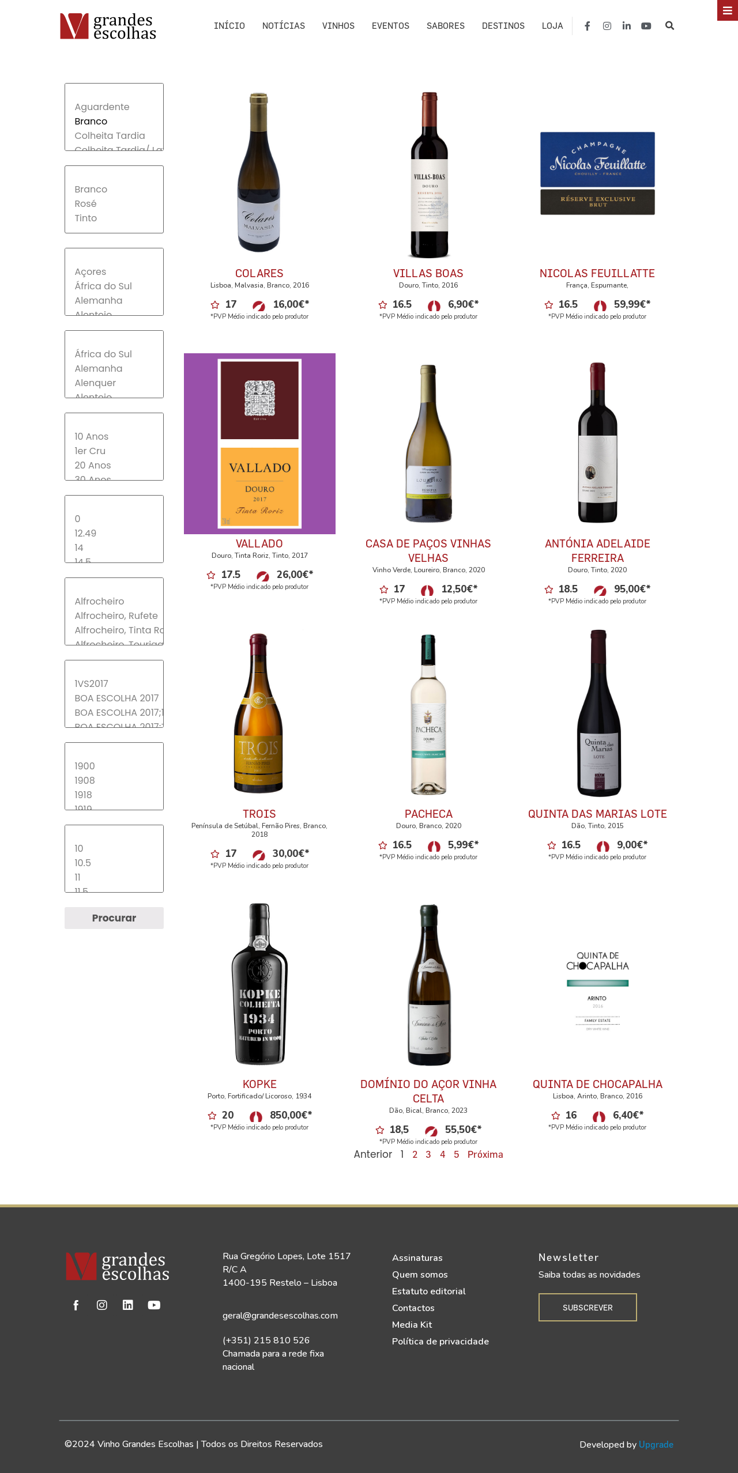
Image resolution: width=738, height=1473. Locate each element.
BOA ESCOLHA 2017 (113, 698)
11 (113, 877)
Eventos (390, 26)
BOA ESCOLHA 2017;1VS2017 (113, 712)
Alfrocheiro (113, 601)
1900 (113, 766)
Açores (113, 272)
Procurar (114, 918)
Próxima (485, 1154)
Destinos (503, 26)
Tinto (113, 218)
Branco (113, 121)
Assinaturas (417, 1258)
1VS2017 (113, 684)
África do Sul (113, 286)
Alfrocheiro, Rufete (113, 616)
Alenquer (113, 383)
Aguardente (113, 107)
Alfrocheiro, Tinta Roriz (113, 630)
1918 (113, 795)
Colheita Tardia (113, 136)
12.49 (113, 533)
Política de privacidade (440, 1341)
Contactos (413, 1308)
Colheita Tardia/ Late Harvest (113, 150)
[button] (670, 26)
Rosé (113, 204)
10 (113, 848)
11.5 (113, 892)
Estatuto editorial (429, 1291)
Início (229, 26)
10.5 (113, 863)
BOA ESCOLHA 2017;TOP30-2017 (113, 727)
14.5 (113, 562)
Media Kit (412, 1325)
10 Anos (113, 436)
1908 (113, 780)
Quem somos (420, 1274)
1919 (113, 809)
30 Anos (113, 480)
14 (113, 548)
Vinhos (338, 26)
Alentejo (113, 315)
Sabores (446, 26)
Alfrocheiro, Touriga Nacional (113, 644)
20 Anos (113, 465)
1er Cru (113, 451)
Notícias (283, 26)
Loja (552, 26)
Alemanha (113, 300)
